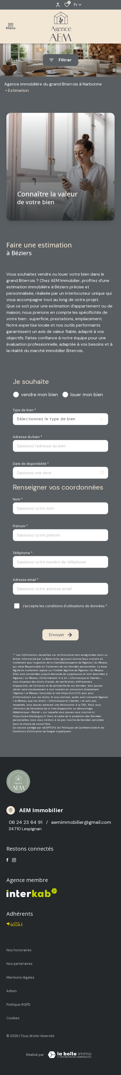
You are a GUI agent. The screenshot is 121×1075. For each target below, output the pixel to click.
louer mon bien (86, 394)
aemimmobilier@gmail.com (81, 822)
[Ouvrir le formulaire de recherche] (60, 60)
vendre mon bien (39, 394)
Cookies (12, 1018)
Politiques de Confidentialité (79, 727)
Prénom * (20, 526)
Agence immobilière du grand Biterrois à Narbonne (53, 84)
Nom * (18, 499)
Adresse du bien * (27, 437)
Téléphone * (23, 553)
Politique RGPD (18, 1004)
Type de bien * (24, 410)
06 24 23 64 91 (26, 822)
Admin (11, 991)
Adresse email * (25, 579)
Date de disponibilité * (31, 463)
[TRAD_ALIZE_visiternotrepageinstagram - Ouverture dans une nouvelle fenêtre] (14, 860)
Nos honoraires (18, 950)
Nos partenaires (19, 963)
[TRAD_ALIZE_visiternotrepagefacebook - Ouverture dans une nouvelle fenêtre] (7, 860)
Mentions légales (20, 977)
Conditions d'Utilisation (27, 731)
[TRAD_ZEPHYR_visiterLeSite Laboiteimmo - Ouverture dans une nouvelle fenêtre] (69, 1054)
